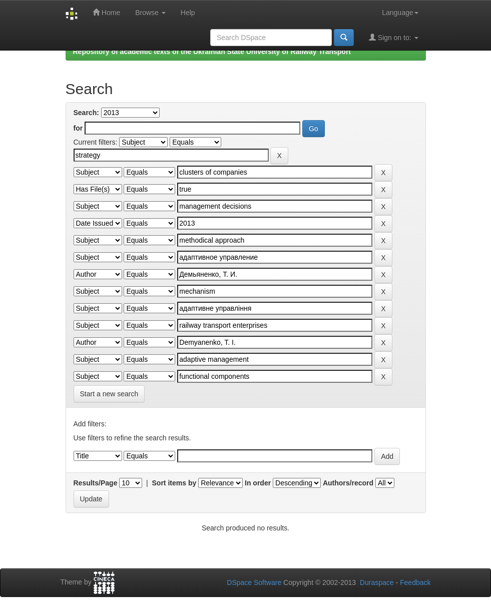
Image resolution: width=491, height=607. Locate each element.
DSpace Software (254, 582)
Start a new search (109, 394)
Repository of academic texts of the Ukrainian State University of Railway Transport (212, 52)
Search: (86, 113)
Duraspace (377, 582)
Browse (150, 13)
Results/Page (96, 483)
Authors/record (348, 483)
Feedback (415, 582)
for (78, 128)
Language (400, 13)
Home (106, 12)
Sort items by (174, 483)
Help (188, 13)
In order (258, 483)
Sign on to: (393, 37)
